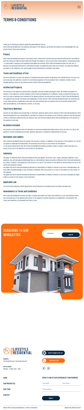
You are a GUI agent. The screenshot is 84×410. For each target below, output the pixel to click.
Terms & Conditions (31, 408)
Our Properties (9, 383)
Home (5, 378)
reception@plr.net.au (53, 353)
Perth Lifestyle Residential (16, 408)
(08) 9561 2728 (50, 360)
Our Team (6, 389)
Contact (6, 395)
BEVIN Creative (76, 408)
